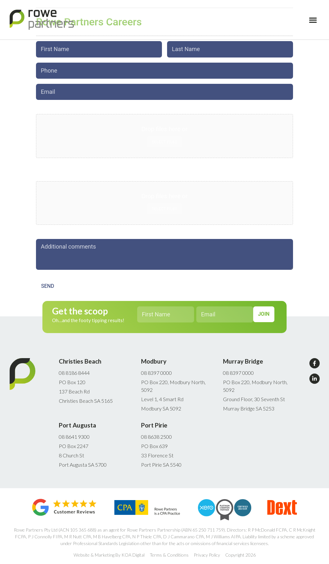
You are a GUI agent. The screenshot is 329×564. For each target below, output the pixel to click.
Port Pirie (154, 421)
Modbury (153, 357)
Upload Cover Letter (60, 105)
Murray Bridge (243, 357)
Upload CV (49, 172)
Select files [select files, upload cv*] (164, 206)
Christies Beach (80, 357)
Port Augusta (77, 421)
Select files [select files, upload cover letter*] (164, 139)
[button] (313, 19)
